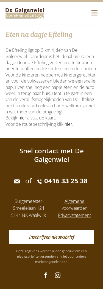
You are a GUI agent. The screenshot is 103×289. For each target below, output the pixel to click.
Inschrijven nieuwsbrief (51, 237)
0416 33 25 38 (62, 181)
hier (22, 118)
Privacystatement (74, 215)
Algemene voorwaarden (74, 204)
